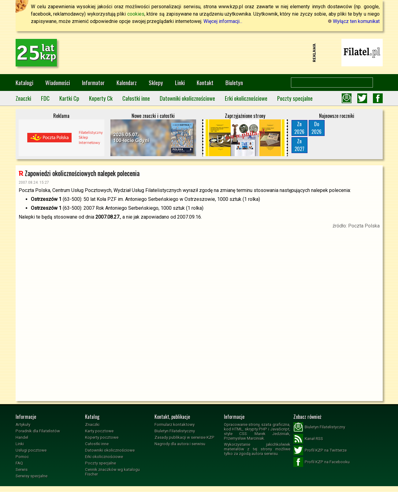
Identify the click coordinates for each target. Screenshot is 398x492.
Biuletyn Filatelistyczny (174, 431)
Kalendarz (127, 82)
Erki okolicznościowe (246, 98)
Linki (180, 82)
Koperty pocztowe (101, 437)
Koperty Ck (101, 98)
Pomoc (22, 456)
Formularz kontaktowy (174, 424)
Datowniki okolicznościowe (187, 98)
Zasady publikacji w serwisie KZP (184, 437)
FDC (45, 98)
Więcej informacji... (222, 21)
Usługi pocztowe (31, 450)
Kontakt (205, 82)
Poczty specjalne (295, 98)
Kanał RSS (308, 439)
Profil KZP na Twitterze (320, 450)
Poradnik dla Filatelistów (38, 431)
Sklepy (156, 82)
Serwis (22, 469)
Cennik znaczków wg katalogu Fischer (112, 471)
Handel (22, 437)
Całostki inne (136, 98)
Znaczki (23, 98)
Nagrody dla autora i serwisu (179, 443)
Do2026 (316, 127)
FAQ (19, 463)
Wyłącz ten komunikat (354, 21)
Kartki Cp (69, 98)
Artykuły (23, 424)
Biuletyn (234, 82)
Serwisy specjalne (31, 476)
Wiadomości (57, 82)
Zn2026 (299, 127)
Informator (93, 82)
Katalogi (24, 82)
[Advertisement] (199, 52)
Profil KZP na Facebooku (321, 462)
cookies (135, 14)
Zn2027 (299, 144)
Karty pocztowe (99, 431)
